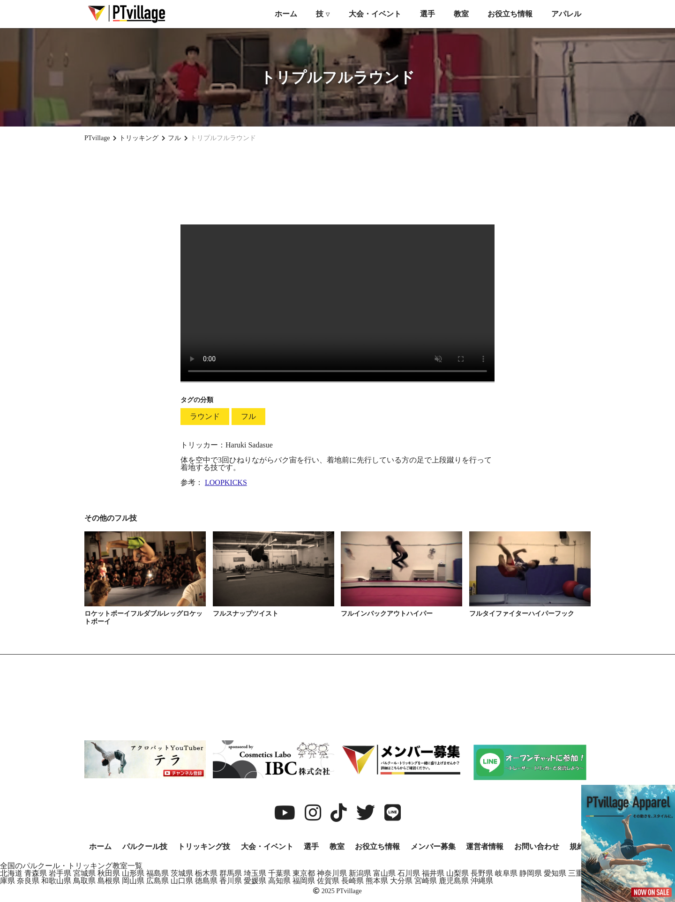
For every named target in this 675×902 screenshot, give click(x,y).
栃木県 (206, 873)
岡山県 (133, 881)
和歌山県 (56, 881)
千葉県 (279, 873)
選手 (427, 14)
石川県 (409, 873)
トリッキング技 (204, 846)
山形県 (133, 873)
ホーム (286, 14)
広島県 (157, 881)
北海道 (11, 873)
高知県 (279, 881)
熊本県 (377, 881)
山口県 (182, 881)
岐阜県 (506, 873)
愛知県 (555, 873)
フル (248, 416)
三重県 (579, 873)
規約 (577, 846)
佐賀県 (328, 881)
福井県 (433, 873)
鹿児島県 (454, 881)
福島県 (157, 873)
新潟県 (360, 873)
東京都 (303, 873)
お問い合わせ (536, 846)
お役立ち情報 (510, 14)
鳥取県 (84, 881)
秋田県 (109, 873)
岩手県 (60, 873)
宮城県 (84, 873)
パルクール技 (144, 846)
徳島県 (206, 881)
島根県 (109, 881)
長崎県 (352, 881)
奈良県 (28, 881)
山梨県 (457, 873)
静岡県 (530, 873)
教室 (461, 14)
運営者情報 (484, 846)
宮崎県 (425, 881)
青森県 (35, 873)
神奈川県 (332, 873)
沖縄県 (482, 881)
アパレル (566, 14)
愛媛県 (255, 881)
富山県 (384, 873)
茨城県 (182, 873)
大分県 (401, 881)
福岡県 (303, 881)
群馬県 (230, 873)
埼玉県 (255, 873)
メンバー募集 (433, 846)
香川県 (230, 881)
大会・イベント (375, 14)
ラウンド (205, 416)
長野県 (482, 873)
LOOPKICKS (226, 482)
